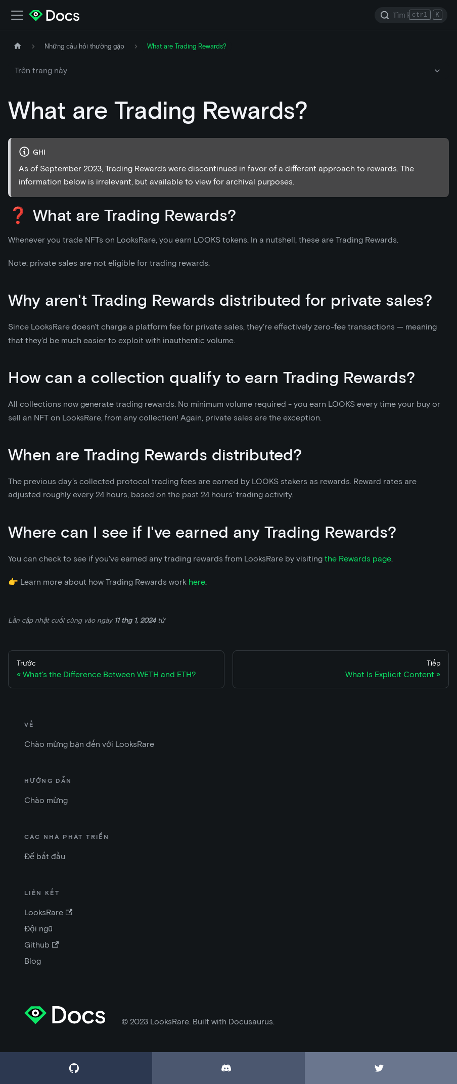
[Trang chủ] (17, 46)
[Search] (411, 15)
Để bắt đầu (44, 856)
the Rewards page (358, 558)
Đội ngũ (38, 928)
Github (41, 945)
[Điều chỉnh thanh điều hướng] (17, 15)
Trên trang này (41, 70)
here (197, 582)
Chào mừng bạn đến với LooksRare (89, 744)
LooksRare (48, 912)
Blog (32, 961)
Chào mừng (46, 800)
